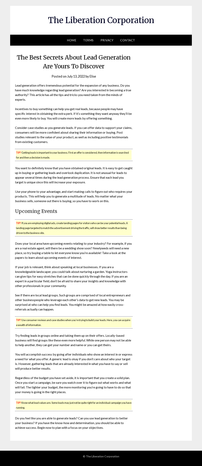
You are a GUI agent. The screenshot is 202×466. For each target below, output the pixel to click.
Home (71, 40)
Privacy (107, 40)
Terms (88, 40)
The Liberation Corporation (101, 20)
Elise (93, 76)
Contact (127, 40)
